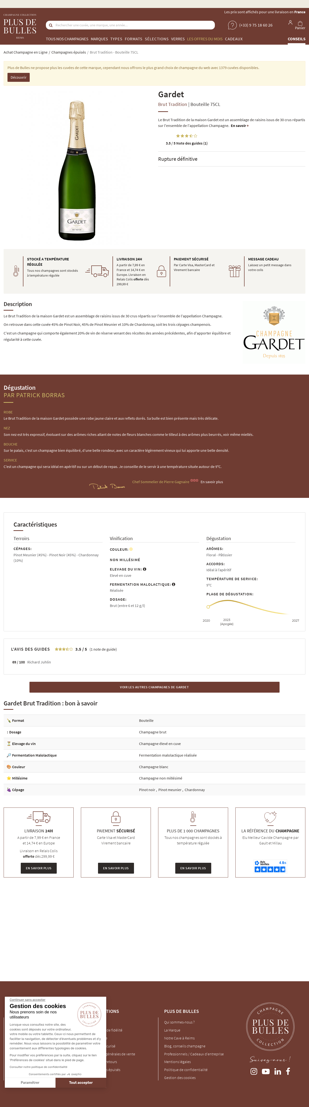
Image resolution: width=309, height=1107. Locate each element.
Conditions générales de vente (111, 1053)
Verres (178, 39)
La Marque (172, 1030)
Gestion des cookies (180, 1077)
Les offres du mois (205, 39)
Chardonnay (195, 789)
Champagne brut (152, 732)
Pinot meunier (170, 789)
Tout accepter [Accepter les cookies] (39, 1083)
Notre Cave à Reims (179, 1038)
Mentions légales (177, 1061)
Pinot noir (147, 789)
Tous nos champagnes (67, 39)
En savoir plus (212, 481)
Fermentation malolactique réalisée (168, 755)
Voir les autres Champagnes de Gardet (154, 687)
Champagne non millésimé (160, 778)
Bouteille (146, 720)
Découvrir (19, 77)
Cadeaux (234, 39)
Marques (99, 39)
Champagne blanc (153, 766)
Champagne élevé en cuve (160, 743)
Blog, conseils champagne (184, 1046)
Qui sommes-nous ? (179, 1022)
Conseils (296, 39)
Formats (133, 39)
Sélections (157, 39)
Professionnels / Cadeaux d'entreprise (194, 1053)
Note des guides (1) (187, 143)
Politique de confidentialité (186, 1069)
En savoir (240, 125)
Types (116, 39)
